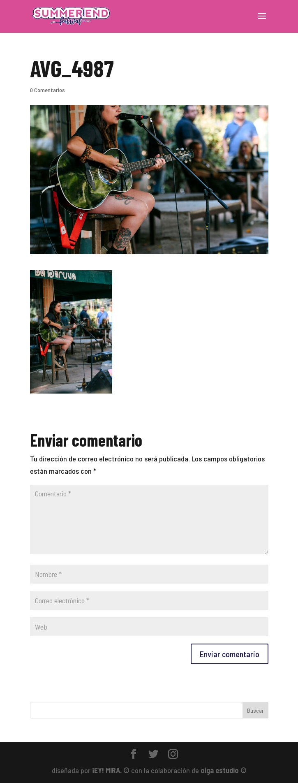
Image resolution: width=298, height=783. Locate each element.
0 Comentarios (47, 89)
